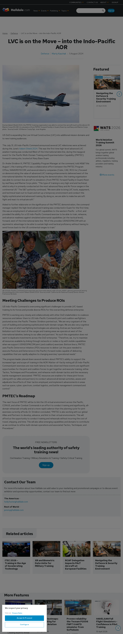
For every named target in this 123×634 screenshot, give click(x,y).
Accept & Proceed (24, 623)
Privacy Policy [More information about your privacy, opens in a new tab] (17, 618)
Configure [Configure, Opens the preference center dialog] (24, 629)
